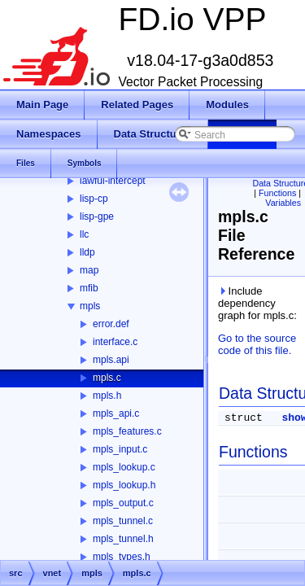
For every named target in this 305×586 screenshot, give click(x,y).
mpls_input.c (120, 449)
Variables (283, 203)
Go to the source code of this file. (257, 344)
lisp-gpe (97, 216)
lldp (87, 252)
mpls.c (107, 377)
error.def (111, 324)
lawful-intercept (113, 180)
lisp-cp (94, 198)
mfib (89, 288)
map (89, 270)
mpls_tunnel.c (123, 521)
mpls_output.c (123, 503)
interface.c (115, 342)
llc (84, 234)
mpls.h (107, 395)
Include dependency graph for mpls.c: (257, 303)
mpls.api (111, 359)
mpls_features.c (127, 431)
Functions (277, 193)
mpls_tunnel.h (123, 538)
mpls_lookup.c (124, 467)
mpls (90, 306)
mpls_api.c (116, 413)
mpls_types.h (121, 556)
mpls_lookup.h (124, 485)
